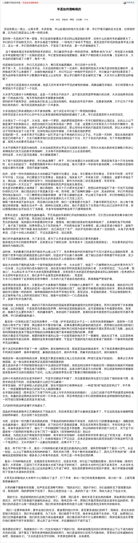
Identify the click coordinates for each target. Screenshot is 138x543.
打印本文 (130, 2)
